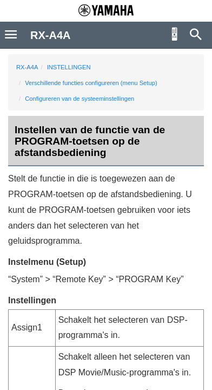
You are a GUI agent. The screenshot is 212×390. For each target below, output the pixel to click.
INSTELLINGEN (69, 67)
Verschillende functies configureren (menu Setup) (91, 83)
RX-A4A (27, 67)
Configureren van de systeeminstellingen (79, 98)
